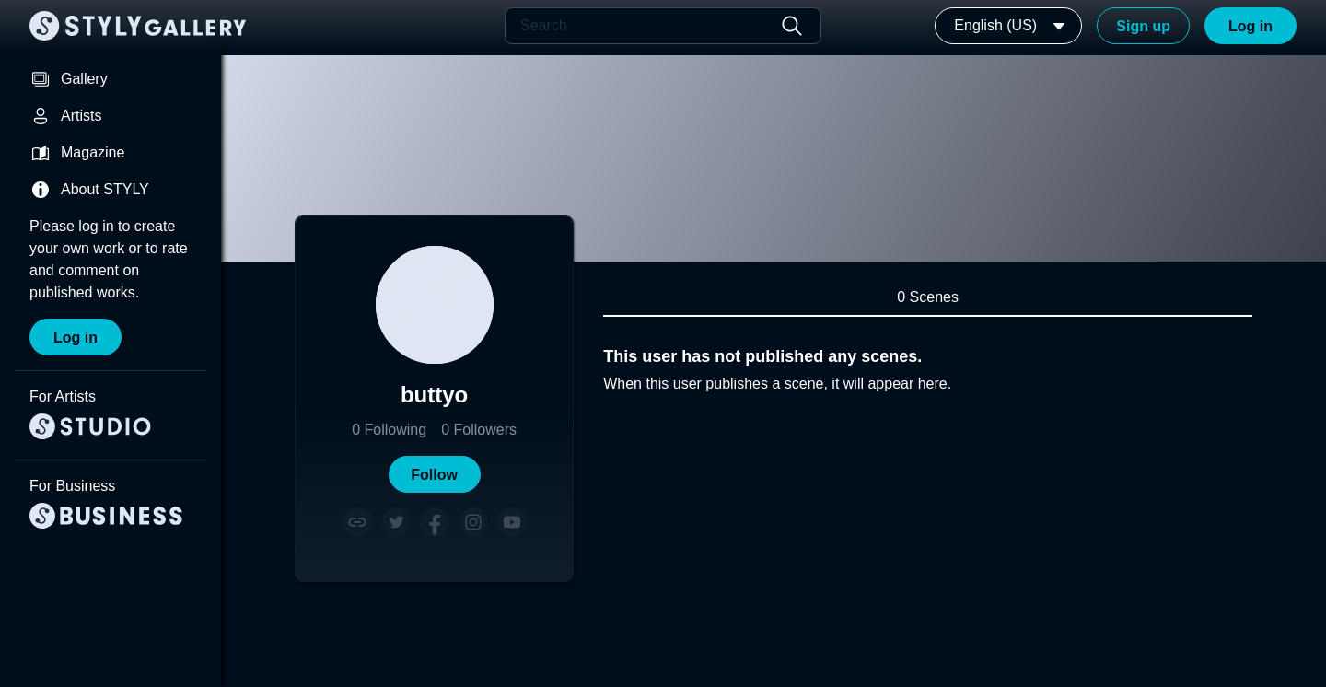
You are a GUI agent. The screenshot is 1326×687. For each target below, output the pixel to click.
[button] (435, 474)
